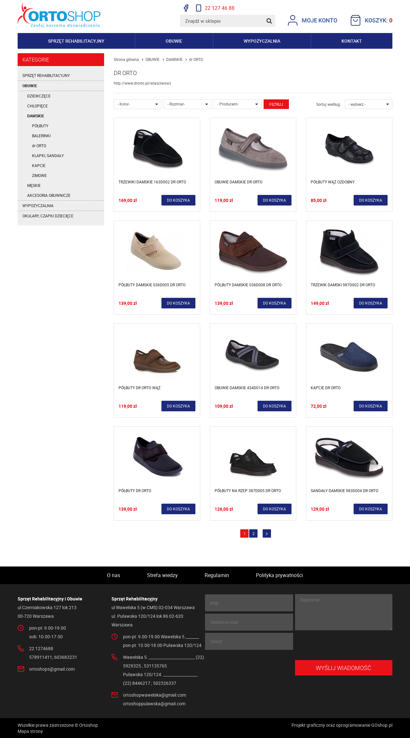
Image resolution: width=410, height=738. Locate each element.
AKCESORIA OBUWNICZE (48, 195)
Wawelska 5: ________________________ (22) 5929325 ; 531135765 (163, 661)
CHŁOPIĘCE (37, 105)
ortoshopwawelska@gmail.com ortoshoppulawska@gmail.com (154, 699)
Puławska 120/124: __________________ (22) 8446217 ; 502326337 (160, 678)
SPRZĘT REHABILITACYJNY (46, 75)
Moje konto (312, 20)
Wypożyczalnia (262, 41)
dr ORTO (39, 145)
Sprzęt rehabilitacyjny (76, 41)
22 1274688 (41, 648)
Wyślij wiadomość (343, 668)
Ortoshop (59, 15)
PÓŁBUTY (40, 125)
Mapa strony (30, 731)
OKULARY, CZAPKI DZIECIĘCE (47, 215)
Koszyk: (371, 20)
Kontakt (351, 41)
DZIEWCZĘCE (39, 95)
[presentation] (343, 645)
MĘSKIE (34, 185)
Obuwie (174, 41)
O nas (113, 575)
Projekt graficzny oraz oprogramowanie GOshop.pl (341, 725)
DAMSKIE (35, 115)
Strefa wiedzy (162, 575)
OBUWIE (29, 85)
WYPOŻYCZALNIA (37, 205)
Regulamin (217, 575)
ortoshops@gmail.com (52, 669)
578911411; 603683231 (53, 657)
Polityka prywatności (279, 575)
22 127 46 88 (215, 8)
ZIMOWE (39, 175)
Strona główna (126, 59)
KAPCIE (38, 165)
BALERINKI (41, 135)
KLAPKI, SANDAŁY (48, 155)
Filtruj (276, 104)
